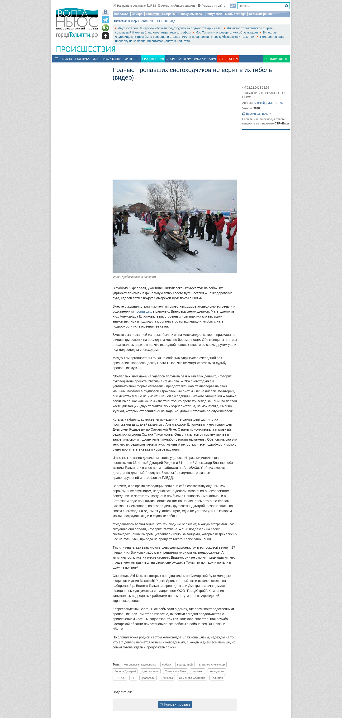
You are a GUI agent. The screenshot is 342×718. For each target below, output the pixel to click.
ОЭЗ (159, 21)
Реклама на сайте (211, 5)
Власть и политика (76, 59)
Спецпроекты (228, 59)
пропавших (144, 311)
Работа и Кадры (205, 59)
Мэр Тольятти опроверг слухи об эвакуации (227, 32)
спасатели (147, 677)
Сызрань (168, 14)
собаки (166, 664)
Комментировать (175, 704)
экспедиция (216, 671)
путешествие (150, 671)
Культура (184, 59)
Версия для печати (258, 113)
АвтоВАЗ (147, 21)
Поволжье (121, 14)
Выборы (133, 21)
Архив (163, 5)
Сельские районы (261, 14)
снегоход (197, 671)
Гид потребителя (276, 59)
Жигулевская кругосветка (140, 664)
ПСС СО (119, 677)
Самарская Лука (175, 671)
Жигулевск (214, 14)
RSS (151, 5)
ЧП (133, 677)
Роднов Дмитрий (125, 671)
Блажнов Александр (212, 664)
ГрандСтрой (185, 664)
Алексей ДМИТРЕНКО (268, 103)
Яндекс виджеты (183, 5)
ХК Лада (169, 21)
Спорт (171, 59)
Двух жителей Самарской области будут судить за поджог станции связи (170, 28)
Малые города (235, 14)
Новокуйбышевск (190, 14)
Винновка (167, 677)
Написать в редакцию (129, 5)
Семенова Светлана (192, 677)
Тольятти (152, 14)
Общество (132, 59)
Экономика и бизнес (107, 59)
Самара (137, 14)
